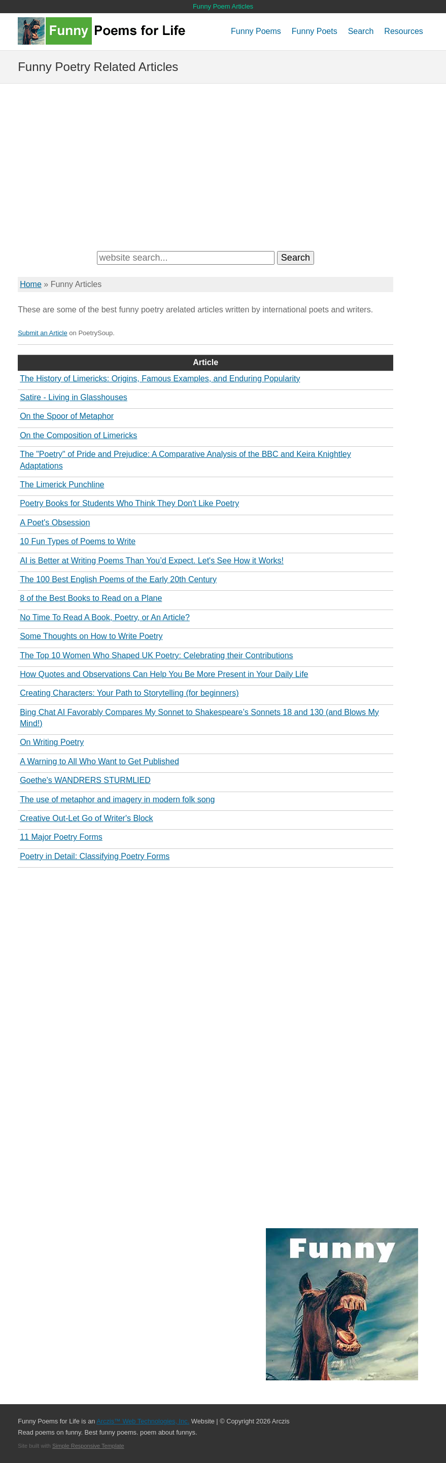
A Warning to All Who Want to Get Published (99, 761)
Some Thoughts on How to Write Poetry (91, 636)
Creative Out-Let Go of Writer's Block (86, 818)
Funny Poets (314, 31)
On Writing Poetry (52, 742)
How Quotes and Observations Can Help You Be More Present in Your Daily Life (164, 674)
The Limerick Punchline (62, 484)
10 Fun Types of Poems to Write (77, 541)
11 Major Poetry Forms (61, 837)
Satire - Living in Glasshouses (73, 397)
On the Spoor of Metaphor (67, 416)
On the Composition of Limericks (78, 435)
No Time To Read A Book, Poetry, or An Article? (105, 617)
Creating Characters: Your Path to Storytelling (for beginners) (129, 693)
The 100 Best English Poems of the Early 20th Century (118, 579)
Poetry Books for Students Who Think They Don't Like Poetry (129, 503)
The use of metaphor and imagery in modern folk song (117, 799)
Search (361, 31)
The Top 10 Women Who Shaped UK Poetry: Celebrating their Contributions (156, 655)
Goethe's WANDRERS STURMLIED (85, 780)
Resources (403, 31)
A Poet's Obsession (55, 522)
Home (31, 284)
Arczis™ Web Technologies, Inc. (142, 1421)
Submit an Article (42, 333)
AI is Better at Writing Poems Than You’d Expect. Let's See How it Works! (152, 560)
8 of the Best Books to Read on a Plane (91, 598)
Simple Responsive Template (88, 1446)
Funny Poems (256, 31)
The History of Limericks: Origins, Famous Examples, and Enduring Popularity (160, 378)
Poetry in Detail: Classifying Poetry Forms (94, 856)
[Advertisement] (223, 165)
